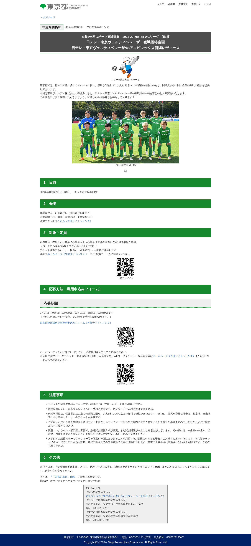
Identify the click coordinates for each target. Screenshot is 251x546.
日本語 (160, 3)
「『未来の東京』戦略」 (63, 476)
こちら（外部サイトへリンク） (74, 221)
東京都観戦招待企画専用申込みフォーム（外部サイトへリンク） (76, 322)
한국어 (207, 3)
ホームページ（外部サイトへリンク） (68, 254)
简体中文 (183, 3)
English (171, 3)
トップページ (47, 17)
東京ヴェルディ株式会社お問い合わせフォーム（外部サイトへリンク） (125, 496)
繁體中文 (196, 3)
